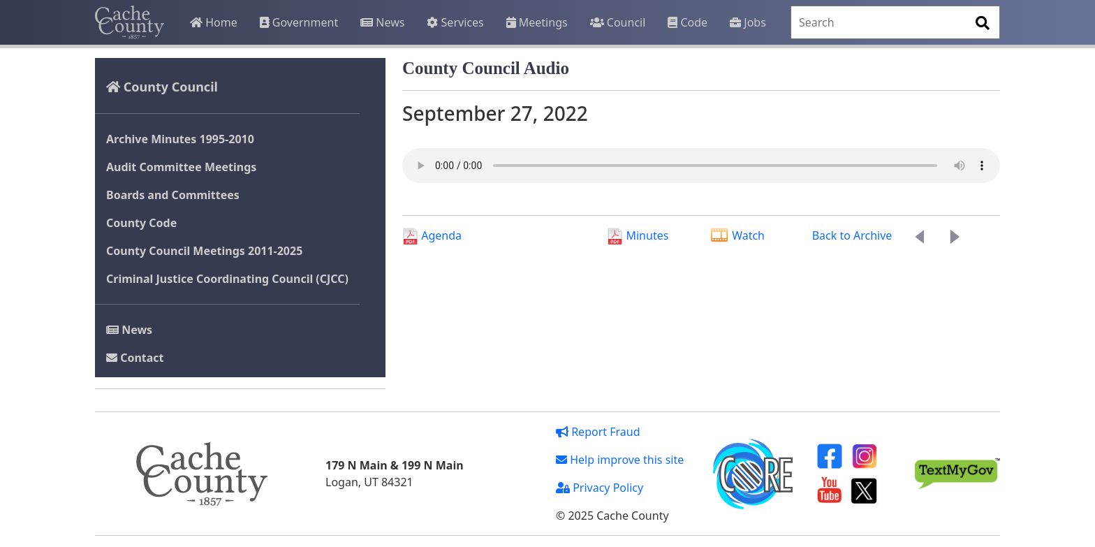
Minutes (637, 235)
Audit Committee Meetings (181, 167)
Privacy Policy (599, 487)
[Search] (895, 22)
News (382, 22)
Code (687, 22)
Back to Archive (852, 235)
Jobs (748, 22)
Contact (135, 357)
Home (213, 22)
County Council (162, 86)
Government (299, 22)
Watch (737, 235)
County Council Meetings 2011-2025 (204, 250)
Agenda (432, 235)
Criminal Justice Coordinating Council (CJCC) (227, 278)
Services (455, 22)
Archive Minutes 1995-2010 (180, 139)
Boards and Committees (173, 195)
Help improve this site (620, 459)
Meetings (537, 22)
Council (618, 22)
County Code (141, 223)
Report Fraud (598, 431)
